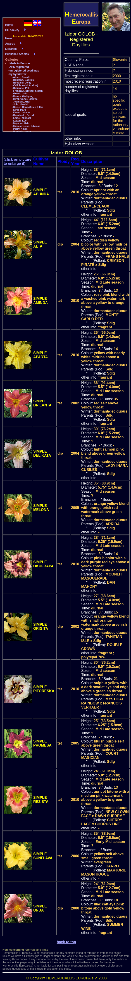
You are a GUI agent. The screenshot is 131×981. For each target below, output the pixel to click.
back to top (66, 942)
